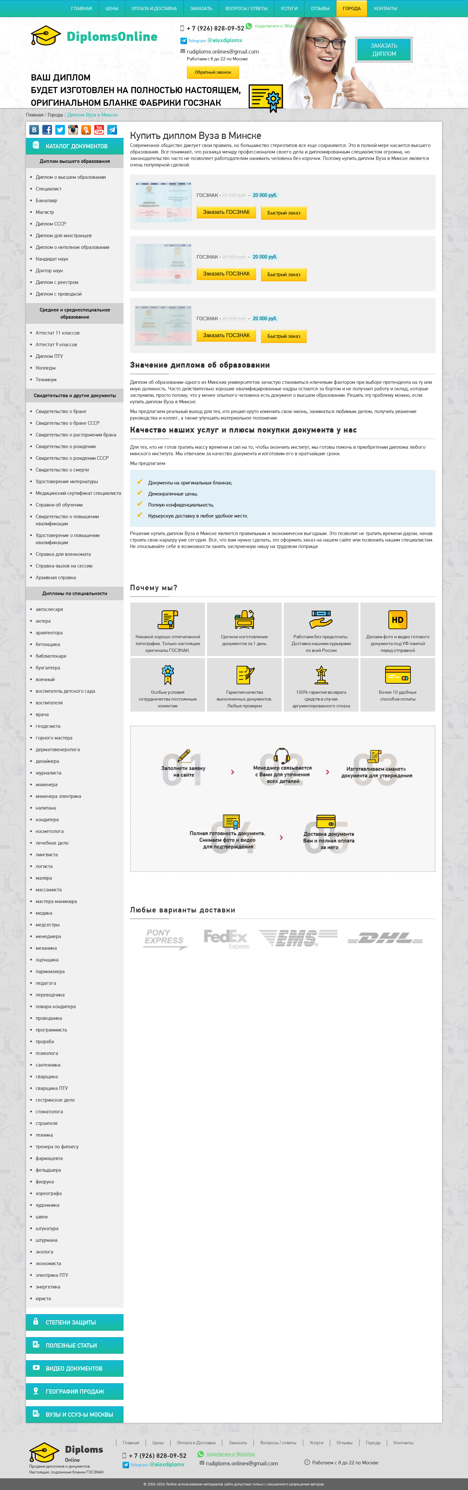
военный (45, 679)
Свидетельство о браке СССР (67, 423)
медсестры (47, 925)
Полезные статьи (64, 1344)
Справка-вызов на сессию (64, 566)
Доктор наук (49, 270)
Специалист (48, 189)
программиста (51, 1030)
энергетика (48, 1287)
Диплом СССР (51, 224)
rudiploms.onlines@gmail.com (223, 51)
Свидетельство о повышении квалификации (67, 520)
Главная (81, 8)
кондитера (47, 819)
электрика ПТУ (52, 1275)
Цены (111, 8)
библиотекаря (51, 656)
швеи (41, 1217)
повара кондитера (56, 1006)
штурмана (47, 1240)
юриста (43, 1298)
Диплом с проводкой (59, 294)
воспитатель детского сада (65, 691)
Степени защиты (64, 1321)
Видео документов (67, 1367)
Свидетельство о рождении (66, 446)
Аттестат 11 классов (58, 333)
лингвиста (47, 854)
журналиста (48, 773)
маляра (44, 878)
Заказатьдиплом (384, 49)
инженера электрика (58, 796)
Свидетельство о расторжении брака (76, 435)
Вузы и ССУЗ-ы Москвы (72, 1414)
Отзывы (320, 8)
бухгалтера (48, 668)
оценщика (47, 960)
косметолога (50, 831)
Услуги (289, 8)
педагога (46, 983)
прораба (45, 1041)
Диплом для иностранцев (64, 235)
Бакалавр (46, 200)
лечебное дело (52, 843)
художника (47, 1205)
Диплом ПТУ (49, 356)
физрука (45, 1182)
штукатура (47, 1228)
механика (46, 948)
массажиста (49, 889)
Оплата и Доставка (154, 8)
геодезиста (48, 726)
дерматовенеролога (58, 749)
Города (352, 8)
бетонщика (48, 644)
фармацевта (49, 1158)
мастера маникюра (56, 901)
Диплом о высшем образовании (71, 177)
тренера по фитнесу (57, 1146)
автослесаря (49, 609)
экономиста (48, 1263)
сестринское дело (55, 1100)
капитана (46, 808)
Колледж (46, 368)
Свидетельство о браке (61, 411)
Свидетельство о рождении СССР (72, 458)
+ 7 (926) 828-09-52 (215, 28)
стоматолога (49, 1111)
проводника (49, 1018)
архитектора (49, 632)
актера (43, 621)
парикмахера (50, 971)
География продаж (68, 1391)
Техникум (46, 379)
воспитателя (49, 703)
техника (44, 1135)
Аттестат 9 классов (56, 344)
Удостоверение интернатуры (67, 481)
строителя (47, 1123)
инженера (47, 784)
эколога (44, 1252)
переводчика (50, 995)
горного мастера (54, 738)
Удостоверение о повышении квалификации (67, 538)
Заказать (201, 8)
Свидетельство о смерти (62, 470)
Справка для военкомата (63, 554)
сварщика (47, 1076)
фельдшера (48, 1170)
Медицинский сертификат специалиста (78, 493)
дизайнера (47, 761)
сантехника (48, 1065)
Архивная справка (56, 577)
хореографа (49, 1193)
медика (44, 913)
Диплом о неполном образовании (72, 247)
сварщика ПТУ (52, 1088)
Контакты (385, 8)
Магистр (45, 212)
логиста (44, 866)
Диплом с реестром (57, 282)
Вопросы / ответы (246, 8)
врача (42, 714)
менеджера (48, 936)
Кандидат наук (52, 259)
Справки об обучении (59, 505)
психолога (47, 1053)
